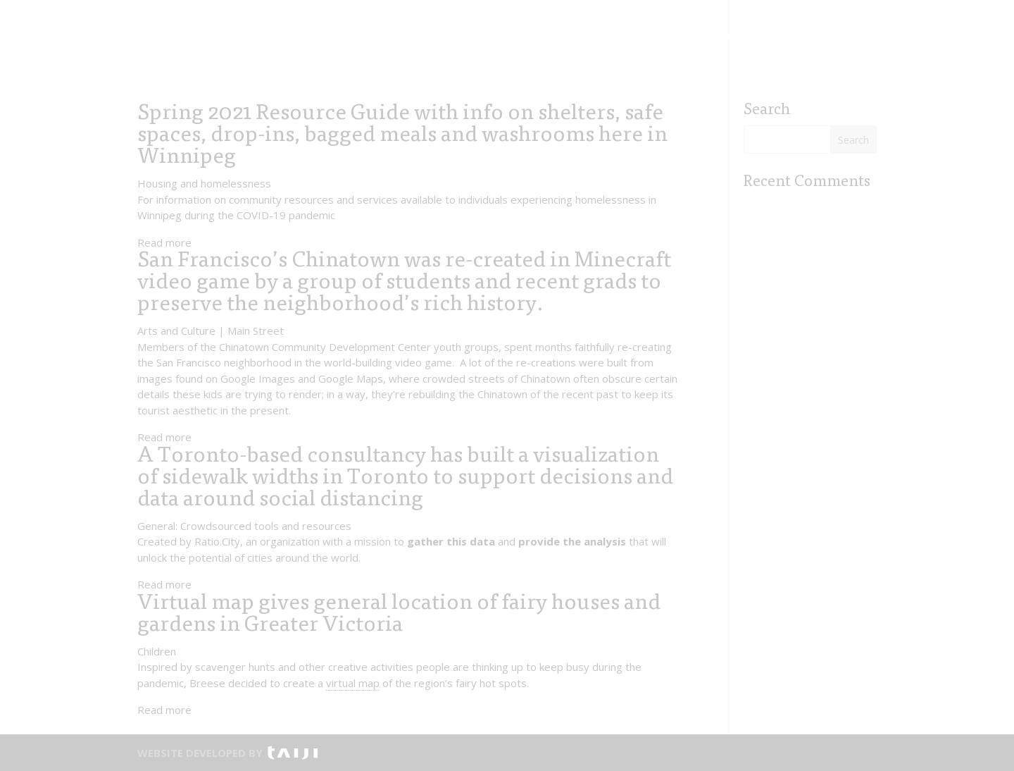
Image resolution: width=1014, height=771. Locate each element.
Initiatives (371, 31)
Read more (164, 242)
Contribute (441, 31)
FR (981, 32)
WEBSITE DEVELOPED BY (200, 753)
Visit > (683, 34)
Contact (555, 31)
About (502, 31)
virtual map (353, 683)
